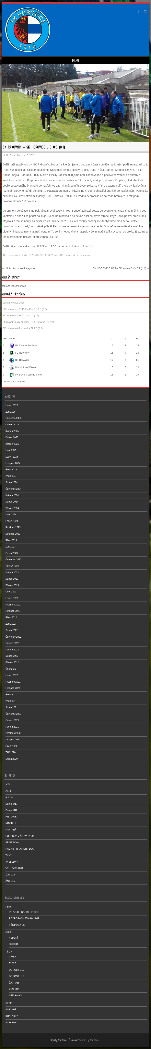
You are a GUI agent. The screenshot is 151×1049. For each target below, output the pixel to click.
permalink (85, 255)
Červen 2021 (12, 720)
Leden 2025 (12, 456)
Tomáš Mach (16, 155)
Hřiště (9, 906)
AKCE (9, 791)
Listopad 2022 (13, 611)
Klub (12, 338)
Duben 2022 (12, 656)
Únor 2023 (11, 591)
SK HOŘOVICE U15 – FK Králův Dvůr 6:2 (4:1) (121, 268)
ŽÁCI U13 (14, 989)
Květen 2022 (12, 649)
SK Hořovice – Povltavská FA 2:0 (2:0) (23, 328)
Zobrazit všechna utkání (14, 286)
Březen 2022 (12, 662)
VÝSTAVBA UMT (14, 868)
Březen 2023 (12, 585)
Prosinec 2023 (13, 527)
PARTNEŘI (11, 829)
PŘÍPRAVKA (12, 842)
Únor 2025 (11, 450)
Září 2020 (11, 752)
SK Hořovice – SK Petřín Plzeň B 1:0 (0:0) (25, 309)
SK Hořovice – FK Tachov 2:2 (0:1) (21, 315)
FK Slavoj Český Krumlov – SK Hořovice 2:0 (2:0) (28, 322)
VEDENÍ (13, 937)
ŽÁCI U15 (14, 982)
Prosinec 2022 (13, 604)
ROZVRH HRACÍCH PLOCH (21, 848)
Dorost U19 (11, 810)
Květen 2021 (12, 726)
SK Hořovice (19, 360)
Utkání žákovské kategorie (18, 268)
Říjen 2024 (11, 469)
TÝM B (12, 963)
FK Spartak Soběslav (23, 345)
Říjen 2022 (11, 617)
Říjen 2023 (11, 540)
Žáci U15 (10, 881)
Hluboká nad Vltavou (23, 367)
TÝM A (12, 957)
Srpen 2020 (12, 759)
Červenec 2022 (13, 636)
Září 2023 (11, 546)
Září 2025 (11, 411)
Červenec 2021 (13, 714)
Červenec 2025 (13, 418)
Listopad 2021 (13, 688)
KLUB (9, 932)
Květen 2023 (12, 572)
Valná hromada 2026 (14, 302)
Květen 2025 (12, 431)
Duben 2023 (12, 578)
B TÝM (9, 797)
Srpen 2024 (12, 482)
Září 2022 (11, 623)
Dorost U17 (11, 803)
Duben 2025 (12, 437)
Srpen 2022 (12, 630)
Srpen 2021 (12, 707)
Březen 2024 (12, 508)
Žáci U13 (58, 255)
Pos (5, 338)
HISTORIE (11, 816)
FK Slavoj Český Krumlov (25, 374)
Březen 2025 (12, 444)
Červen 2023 (12, 566)
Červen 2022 (12, 643)
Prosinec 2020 (13, 733)
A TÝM (9, 784)
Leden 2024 (12, 521)
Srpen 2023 (12, 553)
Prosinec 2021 (13, 681)
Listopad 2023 (13, 533)
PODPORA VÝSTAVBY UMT (21, 836)
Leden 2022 (12, 675)
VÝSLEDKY (47, 255)
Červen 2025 (12, 424)
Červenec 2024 (13, 489)
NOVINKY (34, 255)
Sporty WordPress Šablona (64, 1040)
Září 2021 (11, 701)
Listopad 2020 (13, 739)
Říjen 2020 (11, 746)
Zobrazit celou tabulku (13, 381)
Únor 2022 (11, 669)
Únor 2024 (11, 514)
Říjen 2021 (11, 694)
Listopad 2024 (13, 463)
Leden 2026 (12, 405)
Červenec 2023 (13, 559)
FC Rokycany (19, 352)
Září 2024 (11, 476)
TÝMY (9, 855)
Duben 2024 (12, 501)
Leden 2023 (12, 598)
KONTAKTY (12, 1016)
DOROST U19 (16, 970)
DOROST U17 (16, 976)
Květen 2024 (12, 495)
